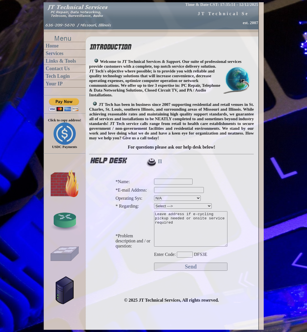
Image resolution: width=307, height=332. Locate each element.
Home (52, 46)
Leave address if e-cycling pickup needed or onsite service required (186, 236)
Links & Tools (61, 61)
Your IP (54, 84)
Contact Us (58, 68)
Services (55, 53)
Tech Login (58, 76)
